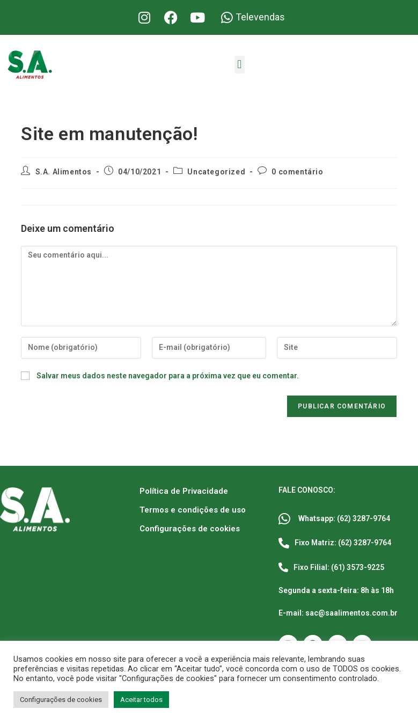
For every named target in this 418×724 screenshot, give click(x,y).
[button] (239, 65)
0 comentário (297, 171)
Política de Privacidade (184, 491)
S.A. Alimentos (63, 171)
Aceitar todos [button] (141, 700)
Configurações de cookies (190, 528)
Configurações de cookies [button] (61, 700)
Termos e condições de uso (193, 510)
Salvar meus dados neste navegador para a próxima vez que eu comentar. (167, 375)
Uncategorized (216, 171)
